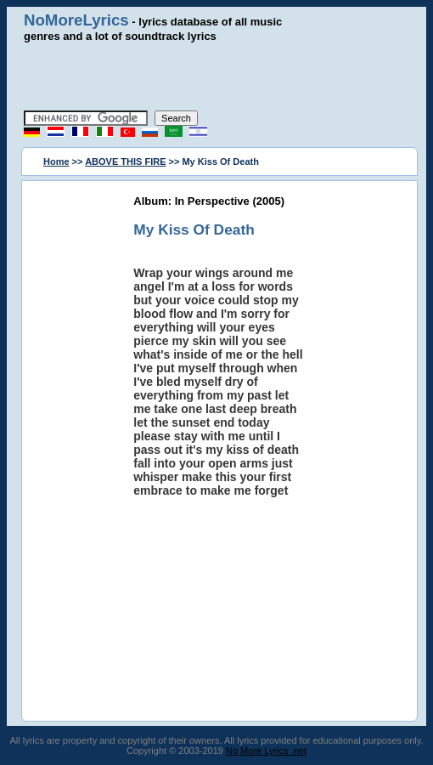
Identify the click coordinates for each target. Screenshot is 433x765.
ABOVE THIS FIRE (125, 161)
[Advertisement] (218, 76)
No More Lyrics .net (266, 750)
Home (56, 161)
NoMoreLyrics (76, 20)
